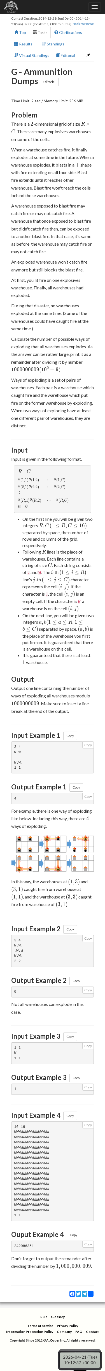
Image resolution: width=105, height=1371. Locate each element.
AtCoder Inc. (56, 1340)
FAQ (78, 1331)
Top (20, 32)
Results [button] (24, 44)
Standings (53, 44)
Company (64, 1331)
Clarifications (68, 32)
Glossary (58, 1317)
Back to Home (83, 24)
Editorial (65, 55)
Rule (43, 1317)
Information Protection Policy (29, 1331)
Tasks (40, 32)
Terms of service (40, 1326)
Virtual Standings (31, 55)
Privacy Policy (67, 1326)
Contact (92, 1331)
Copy (70, 736)
